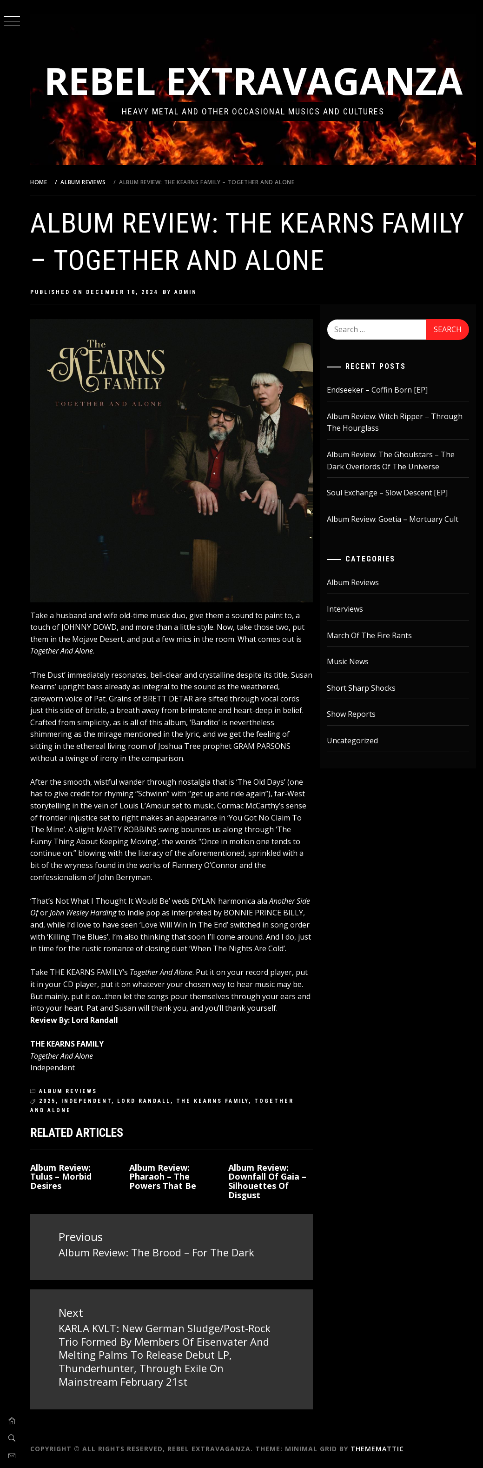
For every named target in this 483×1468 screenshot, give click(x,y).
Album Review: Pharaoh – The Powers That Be (162, 1177)
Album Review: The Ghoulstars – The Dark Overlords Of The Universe (391, 460)
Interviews (345, 609)
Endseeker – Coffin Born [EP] (377, 390)
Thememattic (377, 1448)
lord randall (144, 1101)
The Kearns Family (212, 1101)
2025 (47, 1101)
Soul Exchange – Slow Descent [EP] (387, 492)
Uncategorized (352, 740)
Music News (348, 661)
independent (86, 1101)
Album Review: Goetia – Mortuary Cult (392, 519)
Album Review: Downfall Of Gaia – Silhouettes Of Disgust (267, 1181)
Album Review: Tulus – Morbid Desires (61, 1177)
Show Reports (351, 714)
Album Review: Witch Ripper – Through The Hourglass (395, 422)
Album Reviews (68, 1091)
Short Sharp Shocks (361, 688)
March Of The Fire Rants (369, 635)
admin (185, 292)
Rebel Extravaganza (253, 80)
